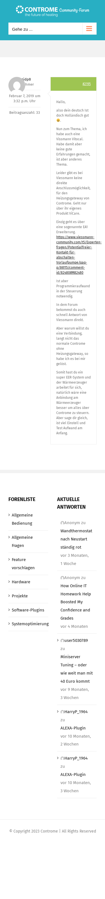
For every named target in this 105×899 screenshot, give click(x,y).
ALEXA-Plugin (73, 728)
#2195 (87, 84)
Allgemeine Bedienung (22, 519)
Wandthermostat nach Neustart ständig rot (76, 539)
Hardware (21, 581)
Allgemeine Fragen (22, 541)
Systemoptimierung (28, 623)
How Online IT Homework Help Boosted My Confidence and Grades (75, 602)
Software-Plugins (28, 610)
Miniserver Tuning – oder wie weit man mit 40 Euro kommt (76, 669)
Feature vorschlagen (23, 563)
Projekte (20, 595)
